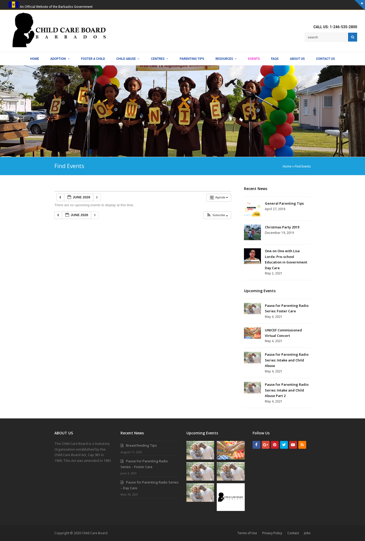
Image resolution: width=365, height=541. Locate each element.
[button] (217, 215)
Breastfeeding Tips (141, 445)
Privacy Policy (272, 533)
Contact (293, 533)
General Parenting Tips (284, 203)
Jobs (307, 533)
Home (287, 166)
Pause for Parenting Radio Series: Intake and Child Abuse (287, 360)
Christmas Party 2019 (282, 227)
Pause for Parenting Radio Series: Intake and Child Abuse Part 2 (287, 390)
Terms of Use (247, 533)
